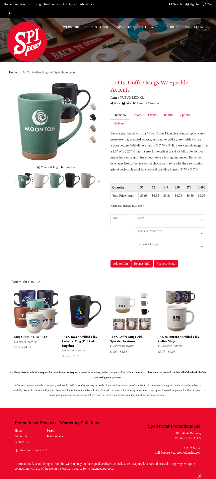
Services (19, 4)
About (84, 4)
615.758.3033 (192, 447)
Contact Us (22, 441)
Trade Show (195, 27)
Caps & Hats (125, 27)
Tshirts (171, 27)
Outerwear (150, 27)
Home (8, 4)
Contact (9, 13)
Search (175, 4)
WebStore (71, 27)
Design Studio (97, 27)
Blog (38, 4)
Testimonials (51, 4)
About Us (21, 436)
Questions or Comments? (31, 450)
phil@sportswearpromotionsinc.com (178, 452)
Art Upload (70, 4)
